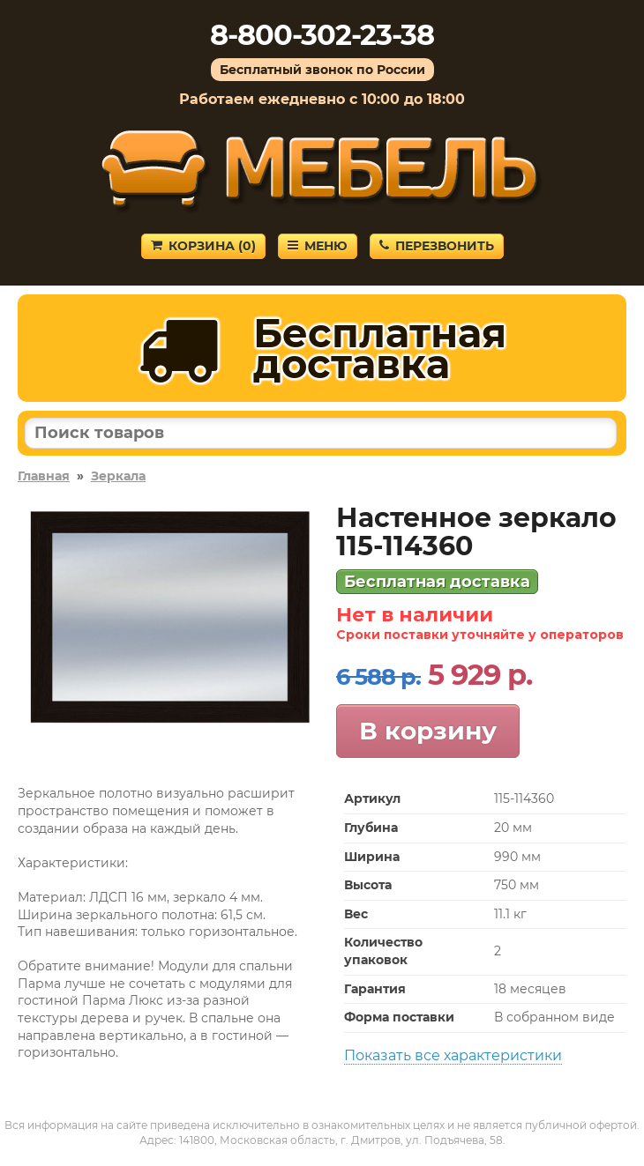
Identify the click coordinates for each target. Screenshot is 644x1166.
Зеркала (118, 476)
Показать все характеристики (453, 1055)
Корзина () (203, 246)
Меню (318, 246)
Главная (44, 476)
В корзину (428, 731)
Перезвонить (436, 246)
